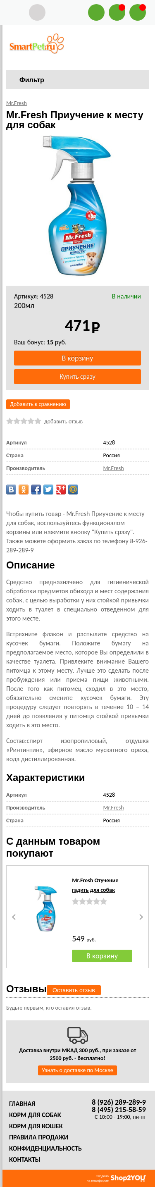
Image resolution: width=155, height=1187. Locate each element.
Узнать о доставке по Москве (77, 1070)
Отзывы (26, 988)
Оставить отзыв (73, 990)
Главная (22, 1104)
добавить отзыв (63, 421)
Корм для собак (35, 1115)
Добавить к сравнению (38, 404)
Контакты (25, 1159)
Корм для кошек (36, 1126)
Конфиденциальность (45, 1148)
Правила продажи (38, 1137)
